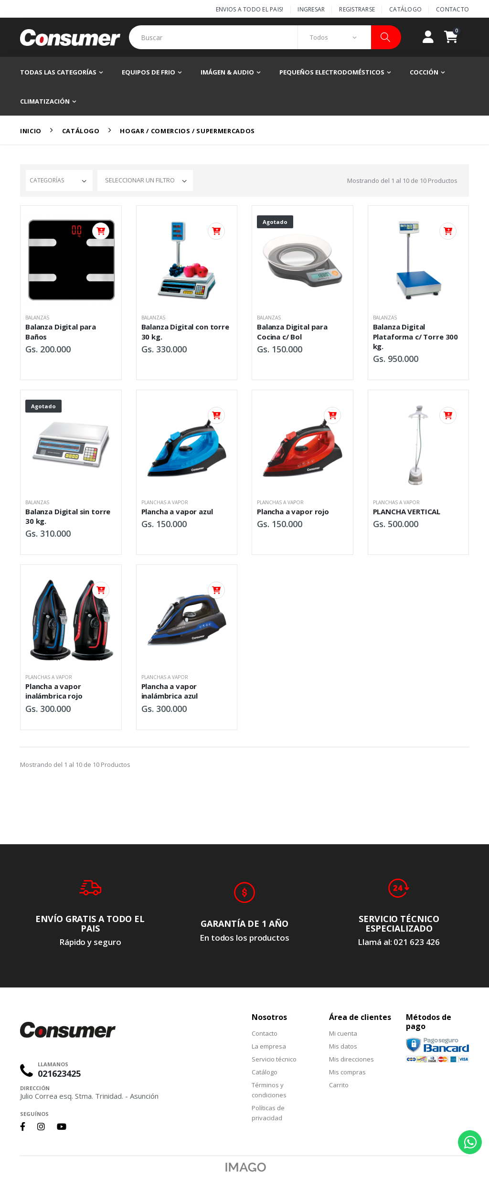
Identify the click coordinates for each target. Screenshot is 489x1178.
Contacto (452, 9)
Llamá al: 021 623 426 (399, 941)
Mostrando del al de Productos (402, 180)
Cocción (424, 72)
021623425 (59, 1073)
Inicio (31, 131)
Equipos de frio (148, 72)
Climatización (45, 101)
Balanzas (37, 317)
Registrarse (357, 9)
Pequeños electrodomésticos (331, 72)
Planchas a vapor (164, 502)
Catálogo (405, 9)
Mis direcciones (351, 1059)
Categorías (47, 180)
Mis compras (347, 1072)
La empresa (269, 1046)
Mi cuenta (343, 1033)
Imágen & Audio (227, 72)
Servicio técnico (274, 1059)
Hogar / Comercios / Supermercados (187, 131)
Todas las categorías (58, 72)
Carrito (339, 1085)
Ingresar (311, 9)
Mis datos (343, 1046)
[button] (456, 37)
